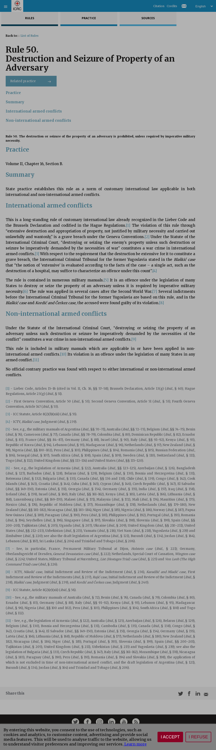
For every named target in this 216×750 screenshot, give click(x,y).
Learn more (135, 744)
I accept (170, 737)
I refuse (198, 737)
